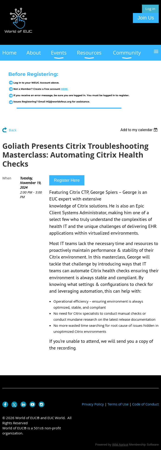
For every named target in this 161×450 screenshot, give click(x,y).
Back (12, 130)
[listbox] (139, 130)
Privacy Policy (93, 404)
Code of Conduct (145, 404)
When (6, 178)
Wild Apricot (120, 444)
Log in (150, 8)
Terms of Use (118, 404)
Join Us (146, 18)
